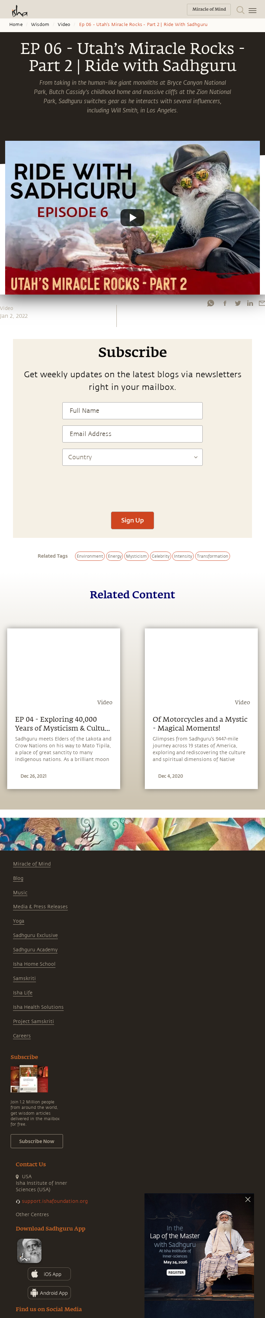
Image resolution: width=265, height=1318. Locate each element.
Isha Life (23, 992)
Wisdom (40, 24)
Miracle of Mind (32, 864)
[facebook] (225, 303)
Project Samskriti (33, 1021)
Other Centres (32, 1214)
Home (16, 24)
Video (64, 24)
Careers (22, 1035)
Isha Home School (34, 964)
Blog (18, 878)
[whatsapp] (210, 303)
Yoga (18, 921)
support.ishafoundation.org (55, 1201)
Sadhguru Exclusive (35, 935)
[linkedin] (250, 303)
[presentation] (132, 485)
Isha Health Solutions (38, 1007)
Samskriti (24, 978)
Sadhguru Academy (35, 949)
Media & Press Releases (40, 906)
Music (20, 892)
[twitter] (237, 303)
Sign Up (132, 520)
